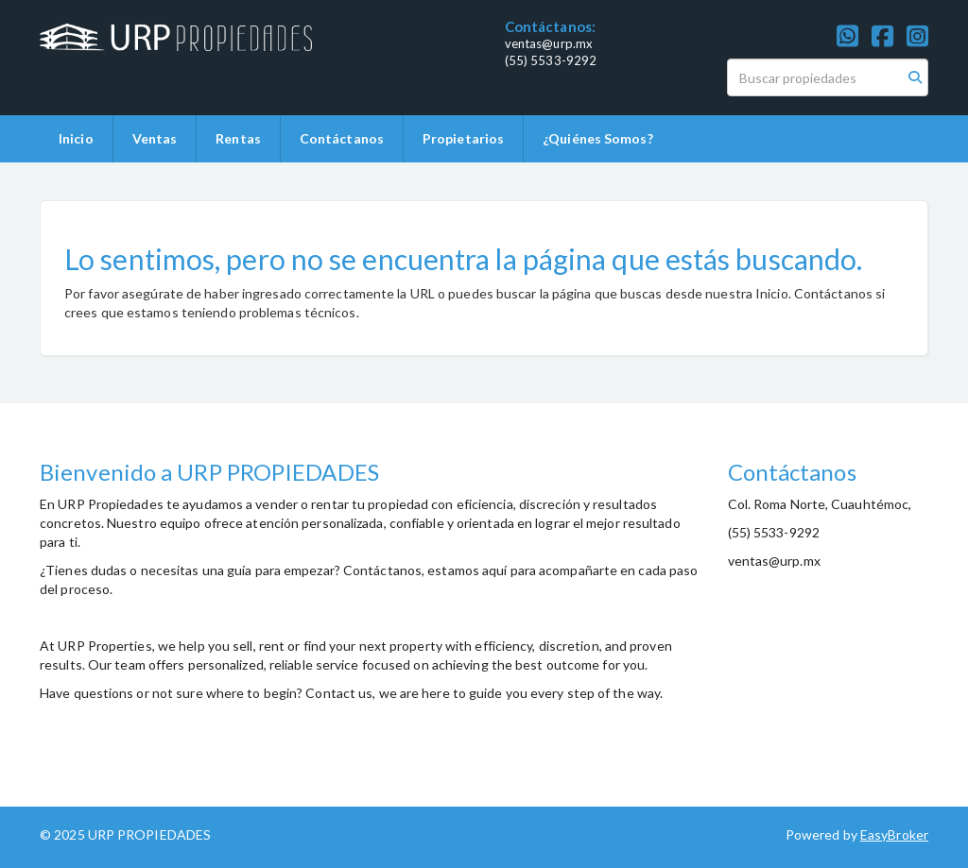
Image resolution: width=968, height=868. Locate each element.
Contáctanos (342, 138)
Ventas (155, 138)
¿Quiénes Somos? (598, 138)
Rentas (238, 138)
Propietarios (463, 138)
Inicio (76, 138)
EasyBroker (894, 834)
